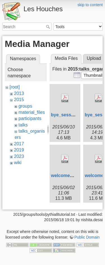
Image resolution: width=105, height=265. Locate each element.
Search (48, 27)
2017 (19, 143)
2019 (19, 150)
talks (23, 125)
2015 (19, 99)
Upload (94, 58)
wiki (18, 162)
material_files (31, 112)
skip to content (90, 5)
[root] (15, 87)
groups (25, 106)
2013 (19, 93)
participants (29, 118)
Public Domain (86, 237)
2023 (19, 156)
